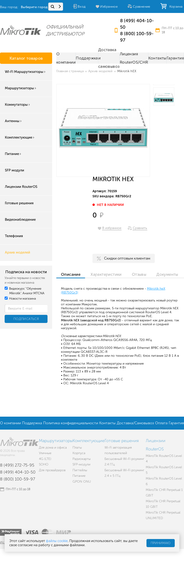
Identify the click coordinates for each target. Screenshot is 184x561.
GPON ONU (82, 482)
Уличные (45, 453)
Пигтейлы (80, 470)
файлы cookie (57, 541)
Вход (82, 7)
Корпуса (79, 453)
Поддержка (87, 58)
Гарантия (175, 58)
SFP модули (14, 170)
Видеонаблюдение (20, 219)
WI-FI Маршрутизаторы (25, 72)
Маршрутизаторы (21, 88)
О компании (66, 58)
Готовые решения (19, 203)
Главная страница (70, 71)
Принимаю (161, 543)
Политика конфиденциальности (70, 423)
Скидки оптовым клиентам (127, 258)
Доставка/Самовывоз (135, 423)
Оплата (161, 423)
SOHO (43, 464)
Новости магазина (20, 299)
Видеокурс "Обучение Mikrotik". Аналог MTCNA (24, 291)
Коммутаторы (18, 104)
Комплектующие (20, 137)
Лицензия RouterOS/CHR (134, 58)
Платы (77, 447)
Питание (13, 154)
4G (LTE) (45, 459)
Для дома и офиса (53, 447)
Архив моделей (17, 252)
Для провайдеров (52, 470)
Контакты (157, 58)
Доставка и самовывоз (109, 58)
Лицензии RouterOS (21, 187)
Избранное (109, 7)
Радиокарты (82, 459)
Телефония (14, 236)
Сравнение (141, 7)
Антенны (13, 121)
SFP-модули (81, 464)
